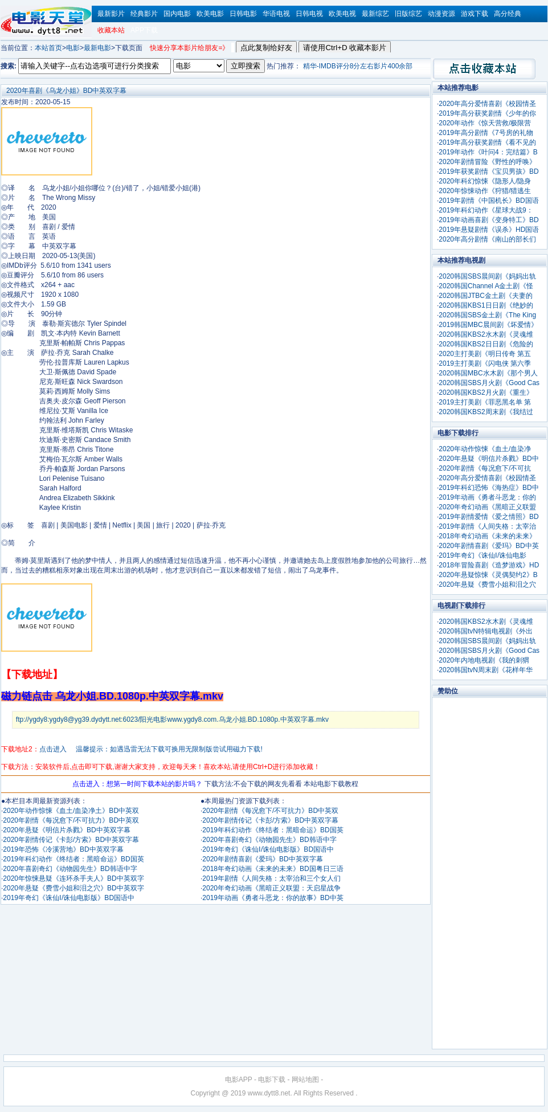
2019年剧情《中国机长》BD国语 (488, 201)
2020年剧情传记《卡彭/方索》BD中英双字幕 (71, 840)
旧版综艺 (408, 14)
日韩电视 (309, 14)
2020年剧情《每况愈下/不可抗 (485, 468)
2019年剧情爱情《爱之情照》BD (488, 517)
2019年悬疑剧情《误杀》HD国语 (489, 230)
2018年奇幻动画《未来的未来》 (487, 536)
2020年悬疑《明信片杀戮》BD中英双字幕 (66, 830)
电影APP (238, 1080)
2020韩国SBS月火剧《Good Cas (489, 383)
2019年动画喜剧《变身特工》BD (488, 220)
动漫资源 (441, 14)
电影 (73, 48)
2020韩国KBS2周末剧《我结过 (486, 412)
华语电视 (276, 14)
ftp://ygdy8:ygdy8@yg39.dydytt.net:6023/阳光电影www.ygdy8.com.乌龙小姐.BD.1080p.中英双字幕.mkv (172, 719)
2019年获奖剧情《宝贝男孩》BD (488, 171)
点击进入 (53, 749)
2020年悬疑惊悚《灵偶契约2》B (488, 575)
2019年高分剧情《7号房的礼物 (486, 133)
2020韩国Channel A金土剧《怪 (486, 286)
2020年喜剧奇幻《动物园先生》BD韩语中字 (70, 869)
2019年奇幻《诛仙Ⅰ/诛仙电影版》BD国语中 (68, 898)
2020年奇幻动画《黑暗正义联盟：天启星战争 (271, 888)
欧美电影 (210, 14)
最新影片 (111, 14)
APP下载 (144, 30)
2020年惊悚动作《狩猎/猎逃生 (485, 191)
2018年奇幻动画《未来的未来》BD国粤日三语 (272, 869)
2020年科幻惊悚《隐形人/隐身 (485, 181)
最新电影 (97, 48)
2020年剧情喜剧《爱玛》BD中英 (488, 546)
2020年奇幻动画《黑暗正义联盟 (487, 507)
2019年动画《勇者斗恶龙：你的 (487, 497)
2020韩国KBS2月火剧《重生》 (486, 392)
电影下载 (271, 1080)
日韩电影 (243, 14)
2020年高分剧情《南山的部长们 (487, 239)
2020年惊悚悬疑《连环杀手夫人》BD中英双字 (73, 878)
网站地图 (305, 1080)
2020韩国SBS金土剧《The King (487, 315)
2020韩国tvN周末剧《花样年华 (486, 670)
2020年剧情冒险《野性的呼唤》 (487, 162)
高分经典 (507, 14)
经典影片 (144, 14)
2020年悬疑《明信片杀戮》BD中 (488, 459)
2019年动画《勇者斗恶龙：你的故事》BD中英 (272, 898)
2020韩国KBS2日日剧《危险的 (486, 344)
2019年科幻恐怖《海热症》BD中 (488, 488)
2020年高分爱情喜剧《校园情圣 (487, 104)
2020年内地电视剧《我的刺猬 (484, 660)
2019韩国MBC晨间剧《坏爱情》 (488, 325)
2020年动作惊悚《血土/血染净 (485, 449)
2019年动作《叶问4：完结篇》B (488, 152)
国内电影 (177, 14)
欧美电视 (342, 14)
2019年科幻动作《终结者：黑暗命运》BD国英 (73, 859)
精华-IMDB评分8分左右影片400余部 (358, 66)
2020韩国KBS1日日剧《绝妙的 (486, 305)
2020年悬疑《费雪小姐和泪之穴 (487, 584)
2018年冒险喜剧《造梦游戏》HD (489, 565)
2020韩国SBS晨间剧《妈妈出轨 (487, 276)
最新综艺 (375, 14)
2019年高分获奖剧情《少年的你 (487, 113)
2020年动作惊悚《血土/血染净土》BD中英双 (71, 811)
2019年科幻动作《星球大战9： (486, 210)
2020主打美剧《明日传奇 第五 (485, 354)
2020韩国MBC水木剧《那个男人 (488, 373)
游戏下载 (474, 14)
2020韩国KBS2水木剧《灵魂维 (486, 334)
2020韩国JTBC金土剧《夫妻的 (486, 296)
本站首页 (48, 48)
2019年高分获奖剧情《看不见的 (487, 142)
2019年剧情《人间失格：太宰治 (487, 526)
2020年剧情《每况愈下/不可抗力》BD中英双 (71, 820)
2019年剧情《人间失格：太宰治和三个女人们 (271, 878)
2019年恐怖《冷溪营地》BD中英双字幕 (63, 849)
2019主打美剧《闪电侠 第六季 (485, 363)
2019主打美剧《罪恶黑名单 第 (485, 402)
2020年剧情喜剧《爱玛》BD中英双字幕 (262, 859)
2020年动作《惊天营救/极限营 (485, 123)
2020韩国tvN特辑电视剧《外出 (486, 631)
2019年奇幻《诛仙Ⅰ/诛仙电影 (482, 555)
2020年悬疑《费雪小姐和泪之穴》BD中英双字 (73, 888)
